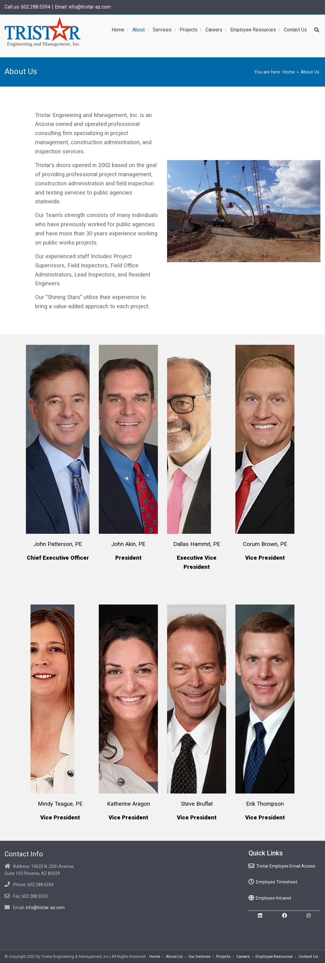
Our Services (199, 956)
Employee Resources (274, 956)
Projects (223, 956)
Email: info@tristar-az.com (83, 7)
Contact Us (308, 956)
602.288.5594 (35, 7)
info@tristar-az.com (45, 907)
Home (289, 72)
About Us (174, 956)
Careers (243, 956)
